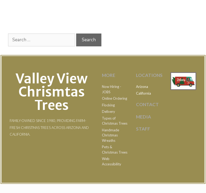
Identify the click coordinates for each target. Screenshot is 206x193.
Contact (147, 104)
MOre (108, 75)
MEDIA (143, 117)
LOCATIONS (149, 75)
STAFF (143, 129)
